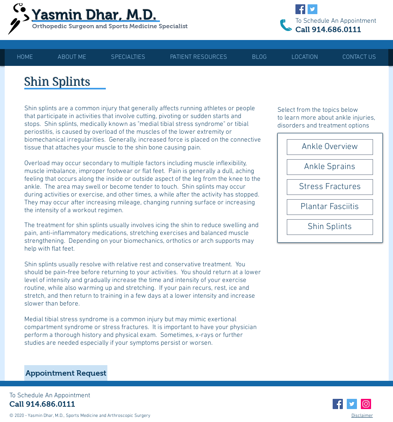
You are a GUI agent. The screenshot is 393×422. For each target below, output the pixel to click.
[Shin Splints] (330, 227)
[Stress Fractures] (330, 187)
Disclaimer (362, 415)
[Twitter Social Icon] (312, 9)
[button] (128, 57)
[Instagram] (366, 404)
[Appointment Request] (65, 373)
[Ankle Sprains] (330, 167)
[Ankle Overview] (330, 147)
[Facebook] (338, 404)
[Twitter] (352, 404)
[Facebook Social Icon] (300, 9)
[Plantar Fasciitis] (330, 207)
